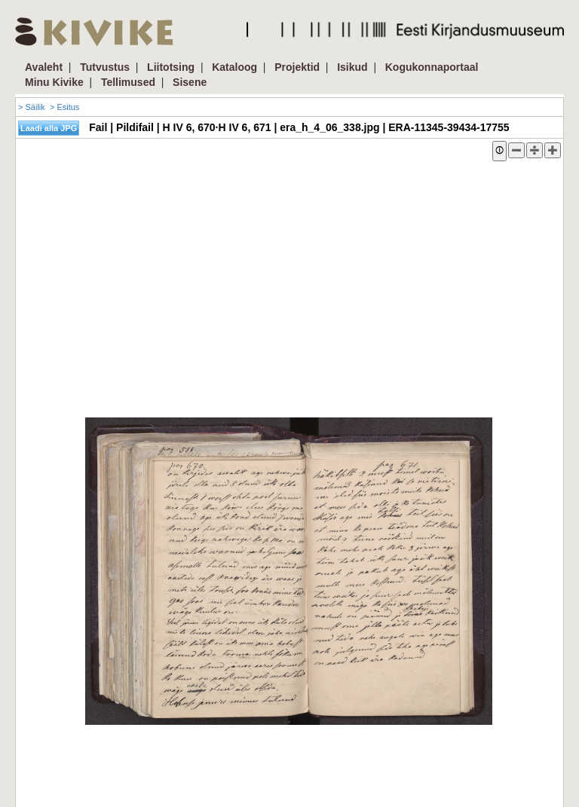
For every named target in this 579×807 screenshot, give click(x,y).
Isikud (352, 67)
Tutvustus (105, 67)
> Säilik (31, 107)
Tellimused (128, 82)
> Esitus (64, 107)
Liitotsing (171, 67)
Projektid (297, 67)
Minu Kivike (54, 82)
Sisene (190, 82)
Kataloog (234, 67)
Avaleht (44, 67)
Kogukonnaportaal (432, 67)
